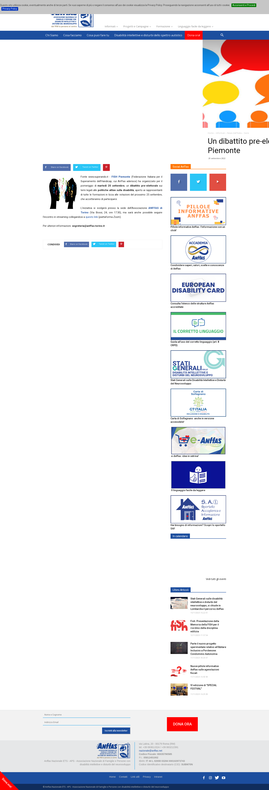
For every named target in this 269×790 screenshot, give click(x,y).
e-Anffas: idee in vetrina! (185, 456)
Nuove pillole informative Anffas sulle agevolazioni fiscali (204, 669)
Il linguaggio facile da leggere (188, 490)
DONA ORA (182, 724)
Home (112, 776)
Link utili (135, 776)
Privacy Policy (9, 8)
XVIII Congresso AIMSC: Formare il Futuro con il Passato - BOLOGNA (204, 566)
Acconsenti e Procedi (243, 5)
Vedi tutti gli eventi (216, 579)
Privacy (147, 776)
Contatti (123, 776)
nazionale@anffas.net (150, 750)
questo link (92, 216)
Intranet (158, 776)
